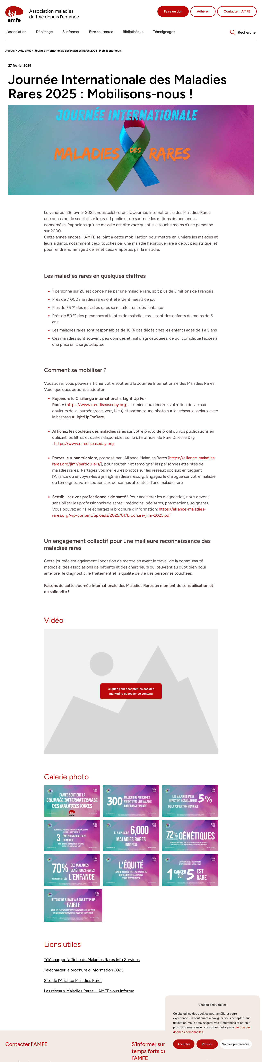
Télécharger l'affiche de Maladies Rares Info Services (92, 959)
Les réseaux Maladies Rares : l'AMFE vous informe (89, 990)
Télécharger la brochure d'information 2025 (84, 970)
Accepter (184, 1044)
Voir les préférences (236, 1044)
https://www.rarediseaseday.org (96, 404)
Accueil (10, 50)
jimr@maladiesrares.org (122, 476)
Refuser (207, 1044)
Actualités (24, 50)
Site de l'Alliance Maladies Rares (73, 980)
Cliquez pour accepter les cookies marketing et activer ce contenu (131, 691)
